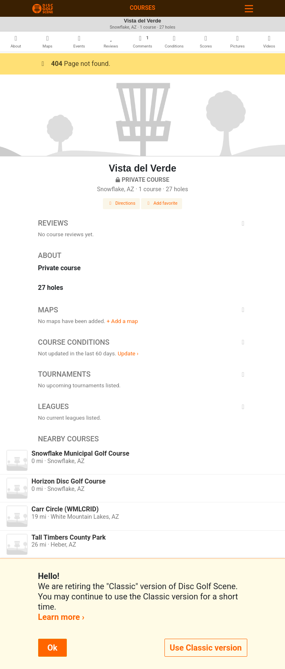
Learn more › (61, 617)
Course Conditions (142, 342)
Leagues (142, 406)
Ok (52, 648)
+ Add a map (122, 321)
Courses (142, 8)
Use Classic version (206, 648)
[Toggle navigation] (248, 8)
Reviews (142, 223)
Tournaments (142, 374)
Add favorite (162, 203)
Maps (142, 310)
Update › (128, 353)
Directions (121, 203)
